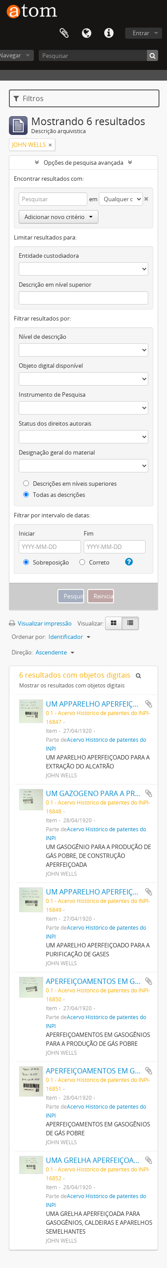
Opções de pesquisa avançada (83, 162)
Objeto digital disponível (51, 366)
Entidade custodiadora (49, 256)
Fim (89, 533)
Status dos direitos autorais (55, 423)
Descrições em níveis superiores (70, 484)
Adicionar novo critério (58, 217)
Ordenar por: (29, 637)
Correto (94, 562)
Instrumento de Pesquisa (52, 394)
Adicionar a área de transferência (148, 703)
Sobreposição (46, 562)
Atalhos (109, 33)
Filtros (28, 98)
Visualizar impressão (40, 623)
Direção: (22, 652)
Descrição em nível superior (55, 284)
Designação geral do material (57, 452)
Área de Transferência (64, 33)
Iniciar (27, 533)
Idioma (86, 33)
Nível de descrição (42, 337)
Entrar (141, 33)
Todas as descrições (54, 495)
